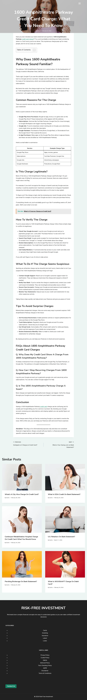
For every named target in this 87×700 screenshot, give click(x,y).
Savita (38, 31)
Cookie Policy (45, 657)
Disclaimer (45, 670)
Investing (45, 633)
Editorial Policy (45, 663)
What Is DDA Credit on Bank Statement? (64, 494)
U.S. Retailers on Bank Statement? (61, 537)
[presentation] (22, 477)
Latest (45, 638)
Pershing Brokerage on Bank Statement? (21, 581)
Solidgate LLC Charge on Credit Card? (27, 443)
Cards (43, 7)
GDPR (45, 668)
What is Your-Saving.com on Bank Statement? (59, 444)
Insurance (45, 635)
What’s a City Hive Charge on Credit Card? (22, 494)
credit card (43, 406)
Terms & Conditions (45, 673)
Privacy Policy (45, 655)
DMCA (45, 660)
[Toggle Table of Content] (33, 50)
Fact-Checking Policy (45, 665)
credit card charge (28, 39)
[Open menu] (79, 3)
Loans (45, 641)
